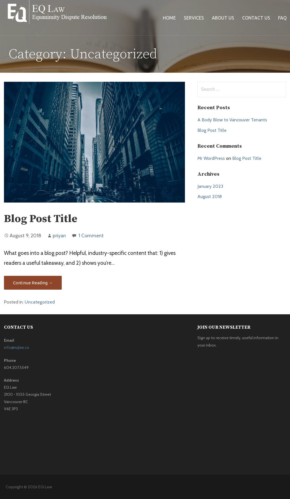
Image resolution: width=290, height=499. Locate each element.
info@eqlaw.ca (16, 347)
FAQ (282, 17)
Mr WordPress (211, 158)
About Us (223, 17)
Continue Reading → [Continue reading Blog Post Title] (33, 282)
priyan (59, 235)
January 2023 (210, 186)
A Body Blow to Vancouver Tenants (232, 119)
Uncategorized (40, 302)
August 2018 (209, 196)
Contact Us (256, 17)
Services (194, 17)
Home (169, 17)
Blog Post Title (40, 219)
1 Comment (91, 235)
